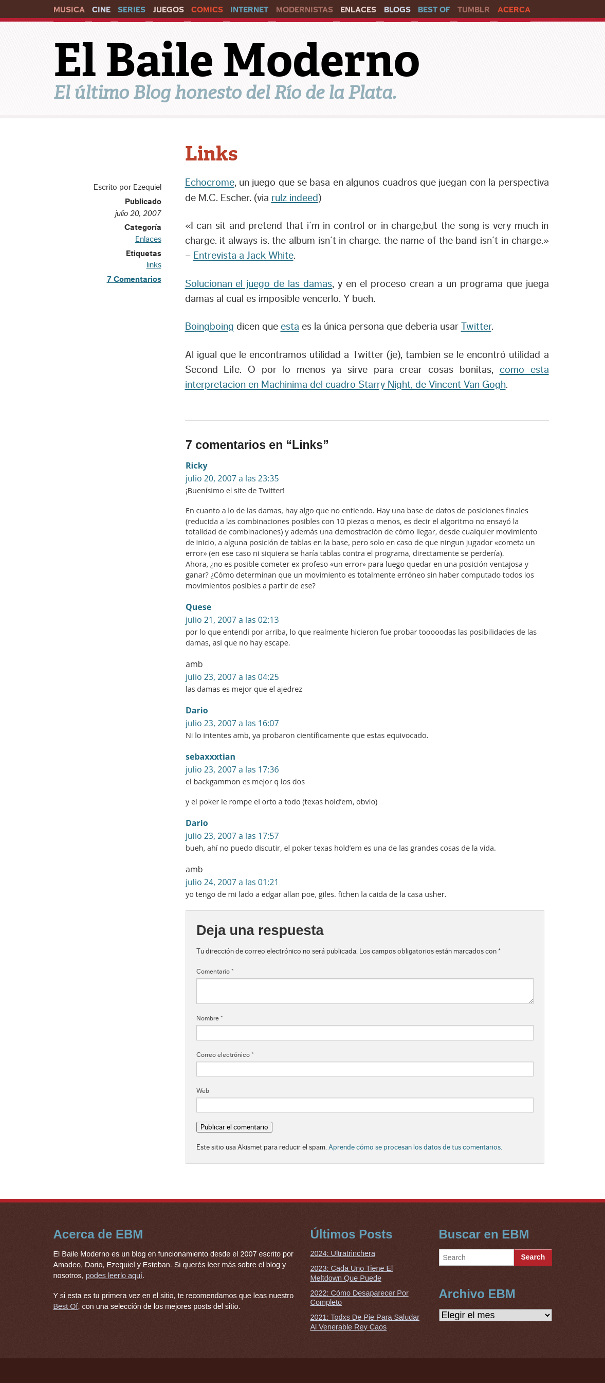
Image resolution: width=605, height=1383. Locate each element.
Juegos (168, 10)
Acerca (514, 10)
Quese (198, 607)
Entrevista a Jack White (243, 255)
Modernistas (304, 10)
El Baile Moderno (236, 60)
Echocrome (209, 182)
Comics (207, 10)
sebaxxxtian (210, 756)
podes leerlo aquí (114, 1275)
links (153, 265)
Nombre (209, 1018)
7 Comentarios (134, 279)
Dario (197, 710)
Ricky (197, 465)
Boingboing (209, 326)
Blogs (397, 10)
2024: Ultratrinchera (342, 1253)
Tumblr (473, 10)
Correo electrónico (225, 1055)
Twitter (476, 326)
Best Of (434, 10)
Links (211, 154)
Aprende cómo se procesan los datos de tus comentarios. (415, 1147)
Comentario (215, 971)
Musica (69, 10)
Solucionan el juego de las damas (259, 284)
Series (131, 10)
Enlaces (358, 10)
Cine (101, 10)
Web (202, 1091)
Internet (249, 10)
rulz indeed (294, 198)
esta (290, 326)
